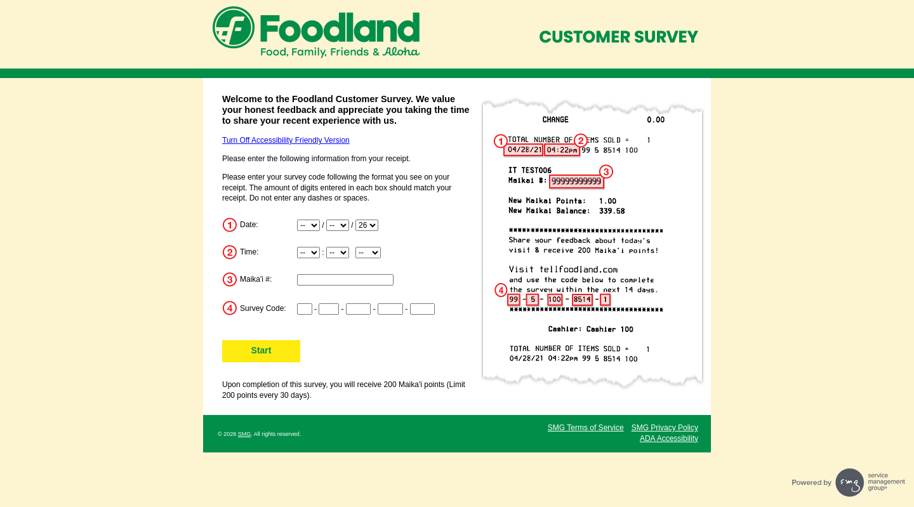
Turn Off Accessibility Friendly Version (286, 140)
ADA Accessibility (669, 438)
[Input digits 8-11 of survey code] (390, 309)
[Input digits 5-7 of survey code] (358, 309)
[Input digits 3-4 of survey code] (329, 309)
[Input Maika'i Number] (345, 280)
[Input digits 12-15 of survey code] (422, 309)
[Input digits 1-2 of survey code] (304, 309)
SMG (244, 434)
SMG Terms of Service (586, 427)
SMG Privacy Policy (665, 427)
